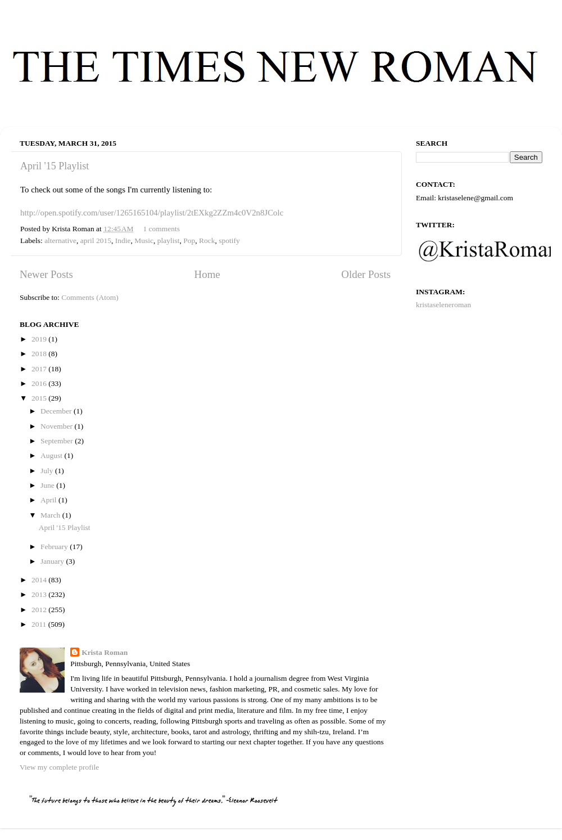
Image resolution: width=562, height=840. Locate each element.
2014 (39, 580)
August (52, 455)
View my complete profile (59, 767)
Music (143, 240)
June (48, 485)
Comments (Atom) (90, 297)
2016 (39, 383)
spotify (229, 240)
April (49, 500)
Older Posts (366, 274)
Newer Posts (46, 274)
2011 (39, 624)
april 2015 (95, 240)
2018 (39, 353)
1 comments (161, 228)
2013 (39, 594)
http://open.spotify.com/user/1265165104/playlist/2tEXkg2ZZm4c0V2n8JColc (151, 212)
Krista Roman (104, 652)
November (57, 426)
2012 (39, 609)
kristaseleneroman (443, 304)
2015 (39, 398)
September (57, 441)
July (47, 470)
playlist (168, 240)
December (57, 411)
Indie (123, 240)
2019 (39, 339)
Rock (207, 240)
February (55, 546)
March (51, 515)
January (53, 561)
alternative (60, 240)
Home (207, 274)
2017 (39, 369)
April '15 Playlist (54, 166)
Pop (189, 240)
